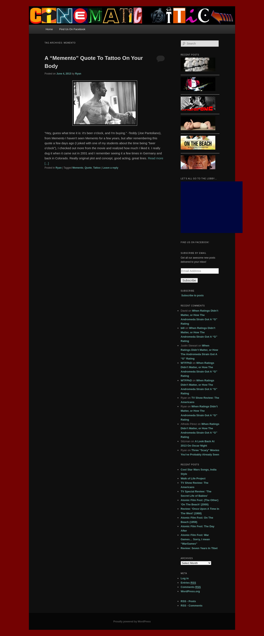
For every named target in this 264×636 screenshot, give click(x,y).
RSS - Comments (191, 605)
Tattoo (97, 167)
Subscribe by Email (193, 253)
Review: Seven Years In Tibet (199, 548)
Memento (77, 167)
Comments (191, 587)
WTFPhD (186, 362)
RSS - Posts (188, 601)
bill (183, 328)
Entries (188, 582)
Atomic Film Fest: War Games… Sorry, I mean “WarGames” (195, 539)
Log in (185, 578)
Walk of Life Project (193, 478)
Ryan (78, 73)
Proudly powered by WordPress (132, 621)
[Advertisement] (212, 207)
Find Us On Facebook (72, 29)
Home (49, 29)
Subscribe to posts (192, 295)
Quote (88, 167)
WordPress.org (190, 591)
